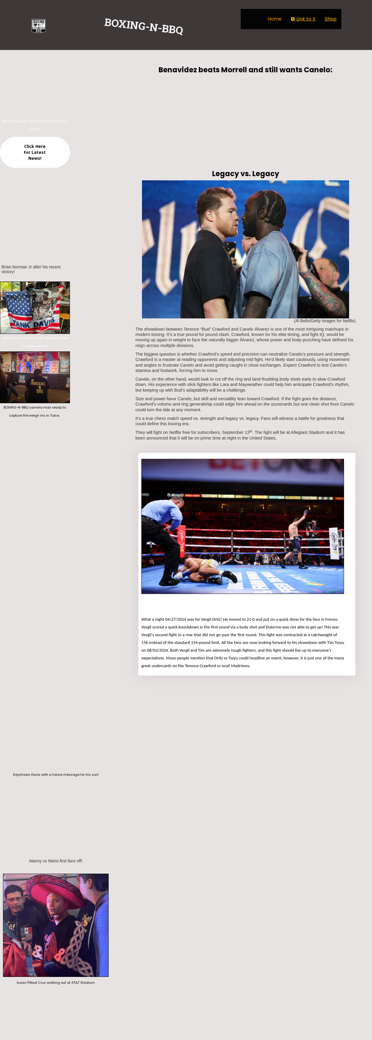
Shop (331, 18)
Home (275, 18)
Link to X (302, 18)
